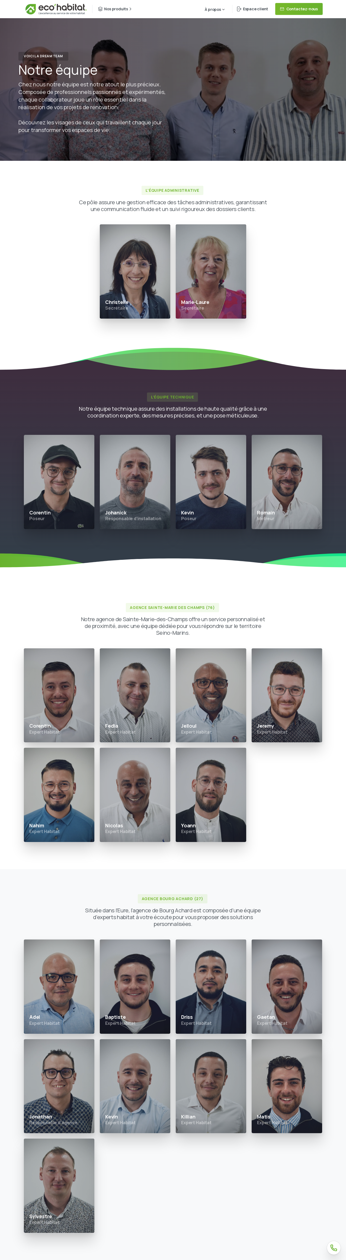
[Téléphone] (334, 1248)
